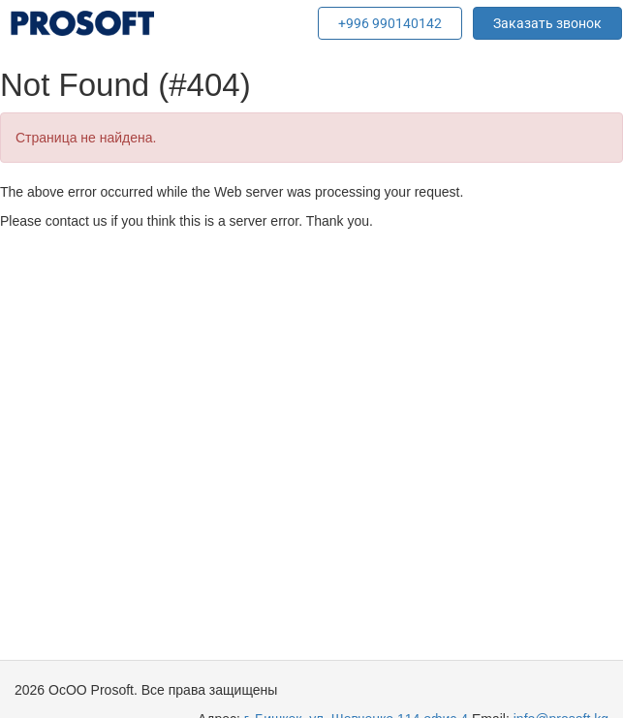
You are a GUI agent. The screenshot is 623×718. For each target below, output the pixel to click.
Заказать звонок (547, 23)
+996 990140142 (390, 23)
